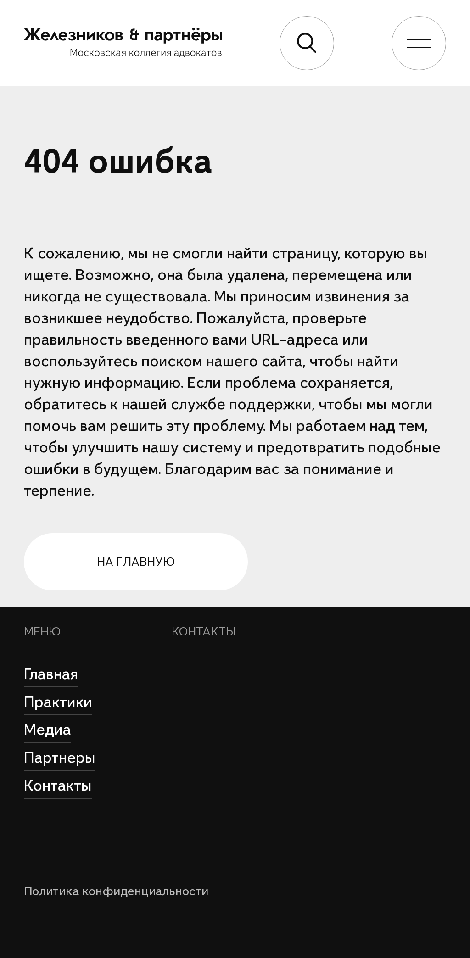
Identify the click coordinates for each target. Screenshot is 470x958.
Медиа (47, 729)
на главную (136, 561)
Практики (58, 702)
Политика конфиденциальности (116, 891)
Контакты (58, 785)
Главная (51, 674)
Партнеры (59, 757)
